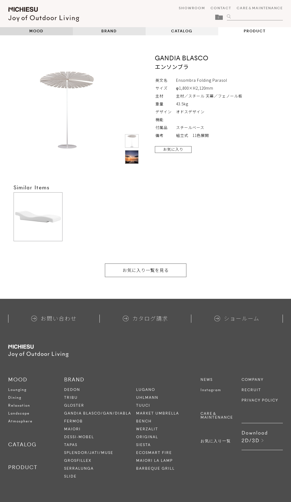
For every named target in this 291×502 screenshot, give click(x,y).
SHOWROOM (192, 8)
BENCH (144, 421)
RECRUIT (251, 390)
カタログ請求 (145, 318)
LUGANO (145, 389)
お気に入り (173, 149)
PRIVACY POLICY (260, 400)
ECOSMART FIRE (154, 452)
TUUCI (143, 405)
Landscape (19, 413)
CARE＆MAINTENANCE (260, 8)
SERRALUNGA (79, 468)
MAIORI (72, 429)
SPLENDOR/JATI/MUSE (88, 452)
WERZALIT (147, 429)
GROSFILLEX (78, 460)
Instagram (211, 390)
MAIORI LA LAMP (154, 460)
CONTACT (221, 8)
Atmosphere (20, 421)
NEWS (207, 380)
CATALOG (181, 31)
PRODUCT (255, 31)
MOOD (36, 31)
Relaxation (19, 405)
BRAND (109, 31)
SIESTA (143, 444)
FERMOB (73, 421)
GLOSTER (74, 405)
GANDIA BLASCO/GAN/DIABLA (97, 413)
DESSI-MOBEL (79, 437)
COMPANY (253, 380)
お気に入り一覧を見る (146, 270)
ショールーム (236, 318)
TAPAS (70, 444)
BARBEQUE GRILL (155, 468)
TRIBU (71, 397)
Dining (14, 397)
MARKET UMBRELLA (157, 413)
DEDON (72, 389)
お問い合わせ (54, 318)
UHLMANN (147, 397)
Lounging (17, 389)
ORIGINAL (147, 437)
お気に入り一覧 (216, 441)
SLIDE (70, 476)
